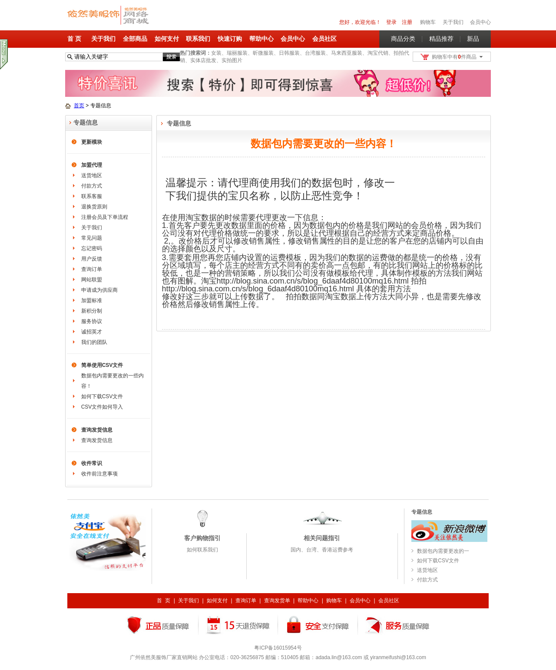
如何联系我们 (202, 550)
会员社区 (324, 38)
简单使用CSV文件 (102, 365)
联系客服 (91, 196)
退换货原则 (94, 207)
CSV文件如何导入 (102, 407)
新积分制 (91, 311)
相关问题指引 (322, 538)
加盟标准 (91, 300)
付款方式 (91, 186)
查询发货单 (277, 600)
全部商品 (135, 38)
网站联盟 (91, 280)
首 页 (74, 38)
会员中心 (480, 22)
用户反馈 (91, 259)
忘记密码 (91, 248)
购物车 (334, 600)
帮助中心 (261, 38)
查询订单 (91, 269)
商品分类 (403, 38)
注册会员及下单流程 (104, 217)
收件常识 (91, 463)
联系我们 (198, 38)
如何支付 (167, 38)
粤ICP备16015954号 (277, 648)
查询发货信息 (97, 430)
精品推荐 (441, 38)
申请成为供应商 (99, 290)
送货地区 (91, 175)
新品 (473, 38)
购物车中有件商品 (454, 57)
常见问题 (91, 238)
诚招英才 (91, 332)
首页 (79, 105)
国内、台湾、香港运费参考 (322, 550)
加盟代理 (91, 165)
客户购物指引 (202, 538)
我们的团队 (94, 342)
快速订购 (230, 38)
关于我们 (103, 38)
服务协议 (91, 321)
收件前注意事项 (99, 474)
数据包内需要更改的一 (443, 551)
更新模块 (91, 142)
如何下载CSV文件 (102, 396)
